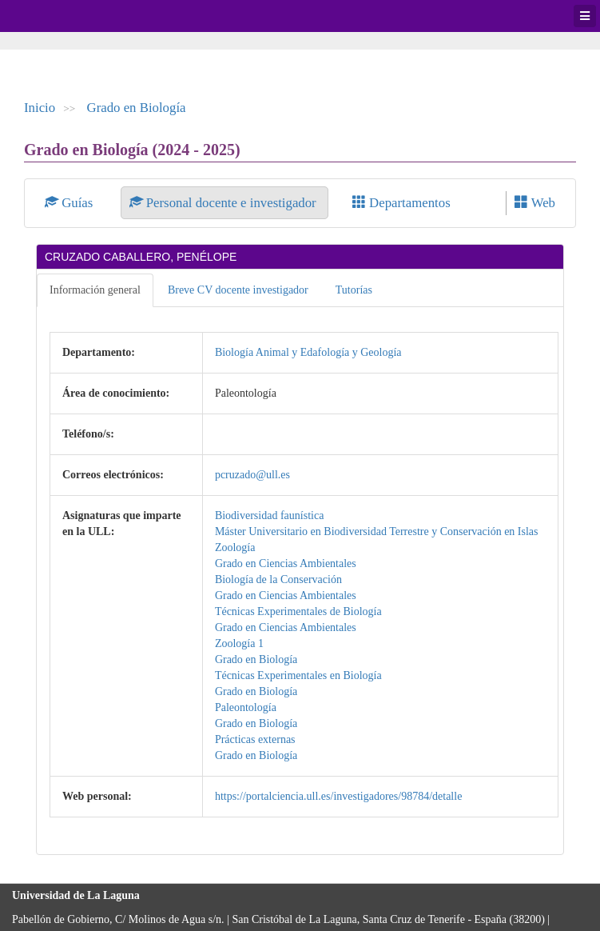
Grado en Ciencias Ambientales (285, 563)
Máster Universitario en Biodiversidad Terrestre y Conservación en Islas (376, 531)
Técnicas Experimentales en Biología (298, 675)
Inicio (39, 107)
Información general (95, 290)
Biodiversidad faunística (269, 515)
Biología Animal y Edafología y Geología (308, 352)
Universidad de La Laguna (56, 16)
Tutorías (354, 290)
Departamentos (401, 202)
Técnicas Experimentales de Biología (298, 611)
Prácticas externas (255, 739)
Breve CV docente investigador (238, 290)
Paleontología (245, 707)
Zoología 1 (239, 643)
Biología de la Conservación (278, 579)
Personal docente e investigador (224, 202)
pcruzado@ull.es (252, 475)
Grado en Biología (136, 107)
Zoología (235, 547)
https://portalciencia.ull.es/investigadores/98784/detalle (338, 796)
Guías (71, 202)
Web (535, 202)
